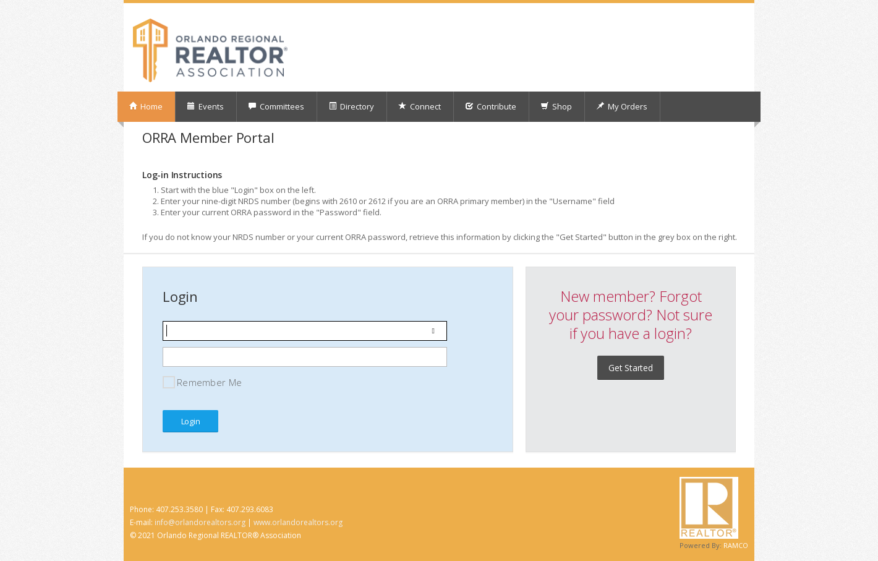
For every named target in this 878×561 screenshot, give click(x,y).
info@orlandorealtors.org (200, 522)
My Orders (621, 106)
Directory (351, 106)
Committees (276, 106)
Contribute (490, 106)
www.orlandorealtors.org (298, 522)
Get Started (630, 368)
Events (205, 106)
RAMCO (735, 545)
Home (146, 106)
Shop (556, 106)
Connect (419, 106)
